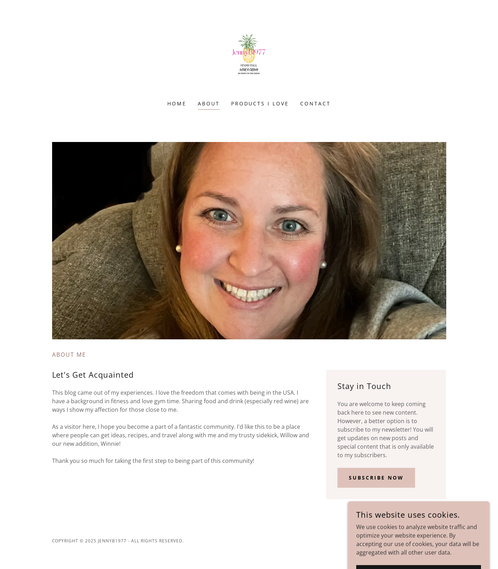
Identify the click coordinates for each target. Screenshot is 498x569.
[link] (248, 55)
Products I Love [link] (260, 103)
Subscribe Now (376, 477)
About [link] (209, 103)
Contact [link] (315, 103)
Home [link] (176, 103)
